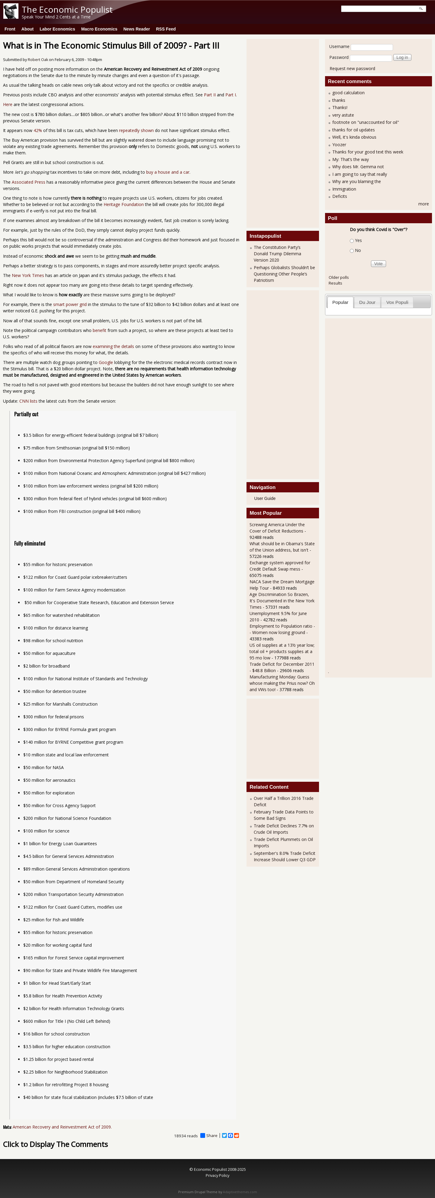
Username (339, 46)
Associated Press (28, 182)
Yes (358, 240)
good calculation (348, 92)
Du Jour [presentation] (367, 302)
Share (209, 1135)
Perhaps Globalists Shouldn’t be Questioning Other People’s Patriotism (284, 274)
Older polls (339, 277)
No (358, 250)
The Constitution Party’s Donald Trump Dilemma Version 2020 (277, 253)
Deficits (339, 196)
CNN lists (28, 401)
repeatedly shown (136, 130)
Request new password (352, 68)
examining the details (113, 346)
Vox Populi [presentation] (397, 302)
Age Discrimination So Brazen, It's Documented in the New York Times (282, 600)
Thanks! (339, 107)
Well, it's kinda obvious (354, 137)
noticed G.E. (26, 311)
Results (335, 283)
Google (106, 362)
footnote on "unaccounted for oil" (365, 122)
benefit (99, 330)
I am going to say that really (359, 174)
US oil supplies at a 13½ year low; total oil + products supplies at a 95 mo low (282, 651)
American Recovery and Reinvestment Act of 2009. (62, 1127)
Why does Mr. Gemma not (358, 166)
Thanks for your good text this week (367, 152)
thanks (338, 100)
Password (339, 57)
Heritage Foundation (124, 204)
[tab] (340, 302)
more (423, 204)
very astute (343, 115)
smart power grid (70, 304)
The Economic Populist (67, 9)
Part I (230, 95)
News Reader (137, 29)
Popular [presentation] (340, 302)
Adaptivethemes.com (240, 1192)
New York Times (28, 275)
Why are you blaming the (356, 181)
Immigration (344, 189)
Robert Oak (38, 59)
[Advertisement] (274, 132)
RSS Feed (166, 29)
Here (7, 104)
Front (10, 29)
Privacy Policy (217, 1175)
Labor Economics (57, 29)
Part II (210, 95)
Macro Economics (99, 29)
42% (38, 130)
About (27, 29)
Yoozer (339, 144)
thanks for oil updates (353, 130)
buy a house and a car (167, 172)
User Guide (265, 498)
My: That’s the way (350, 159)
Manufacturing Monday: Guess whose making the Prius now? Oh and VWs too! (282, 683)
